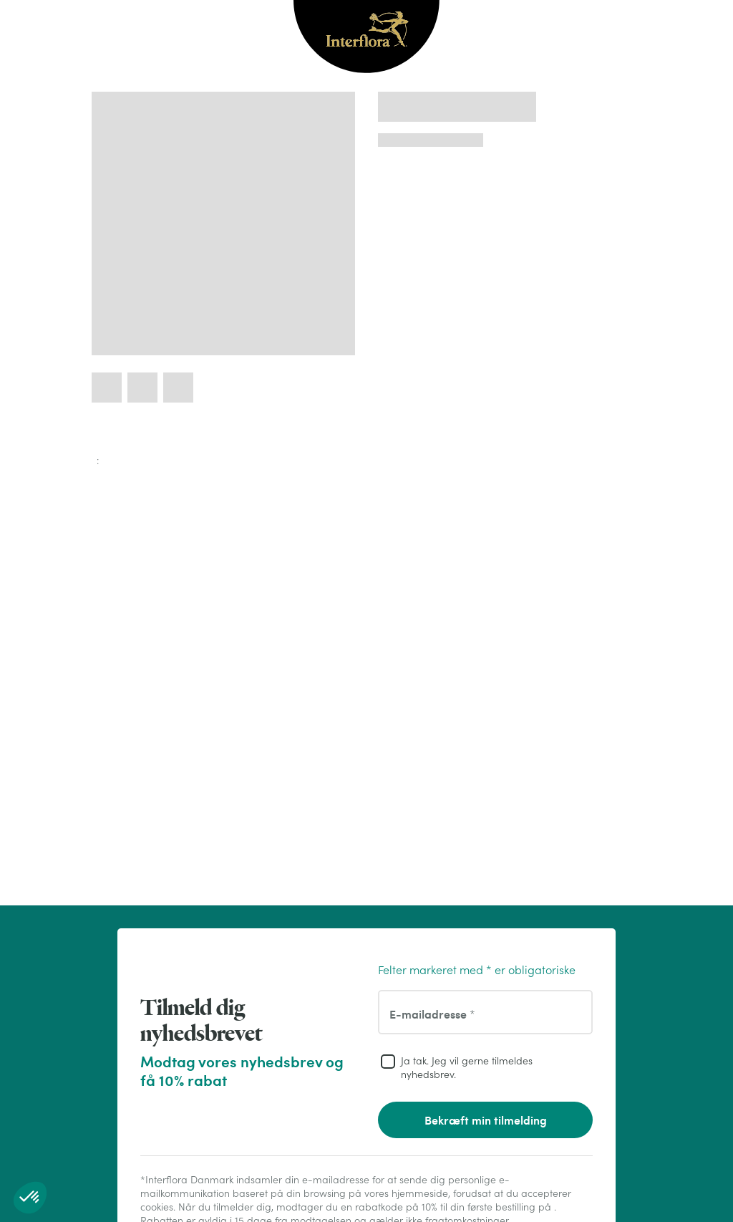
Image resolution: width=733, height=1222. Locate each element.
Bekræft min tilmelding (485, 1120)
